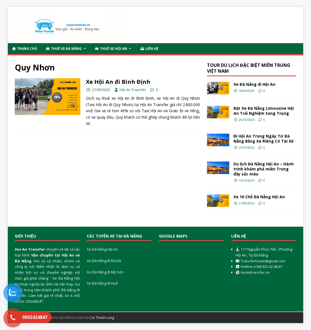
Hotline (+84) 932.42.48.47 (261, 266)
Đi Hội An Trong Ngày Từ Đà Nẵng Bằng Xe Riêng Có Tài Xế (263, 138)
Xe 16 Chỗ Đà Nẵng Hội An (259, 196)
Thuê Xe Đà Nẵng (64, 48)
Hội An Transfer (133, 89)
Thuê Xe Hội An (111, 48)
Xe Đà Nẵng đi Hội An (254, 84)
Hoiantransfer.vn (255, 272)
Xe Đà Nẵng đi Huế (102, 283)
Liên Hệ (149, 48)
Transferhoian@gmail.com (263, 260)
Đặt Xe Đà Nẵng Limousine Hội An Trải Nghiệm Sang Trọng (263, 111)
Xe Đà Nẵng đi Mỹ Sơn (105, 272)
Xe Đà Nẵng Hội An (102, 249)
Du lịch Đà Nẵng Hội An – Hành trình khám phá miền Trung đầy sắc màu (263, 169)
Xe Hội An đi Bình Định (118, 81)
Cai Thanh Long (102, 317)
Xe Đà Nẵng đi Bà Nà (104, 260)
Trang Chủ (24, 48)
